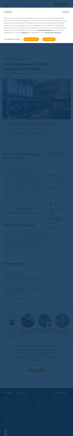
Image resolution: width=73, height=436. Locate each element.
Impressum (65, 12)
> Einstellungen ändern (12, 39)
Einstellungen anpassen (53, 32)
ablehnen (25, 32)
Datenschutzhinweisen (45, 30)
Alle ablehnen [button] (49, 39)
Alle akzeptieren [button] (31, 39)
